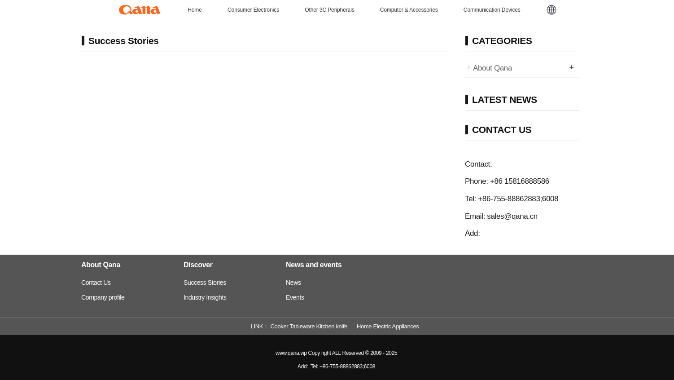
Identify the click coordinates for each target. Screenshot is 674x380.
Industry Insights (205, 297)
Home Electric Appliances (388, 326)
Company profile (102, 297)
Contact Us (96, 282)
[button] (551, 10)
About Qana (492, 68)
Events (295, 297)
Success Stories (205, 282)
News (293, 282)
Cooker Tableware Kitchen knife (309, 326)
